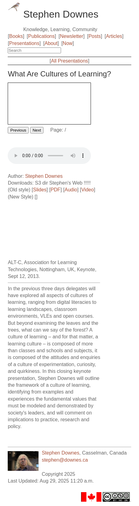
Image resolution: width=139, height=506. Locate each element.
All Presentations (69, 60)
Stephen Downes (44, 176)
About (51, 43)
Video (87, 189)
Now (67, 43)
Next (37, 130)
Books (16, 36)
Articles (114, 36)
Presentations (24, 43)
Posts (94, 36)
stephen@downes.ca (65, 460)
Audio (70, 189)
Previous (18, 130)
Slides (40, 189)
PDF (55, 189)
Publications (41, 36)
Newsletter (71, 36)
